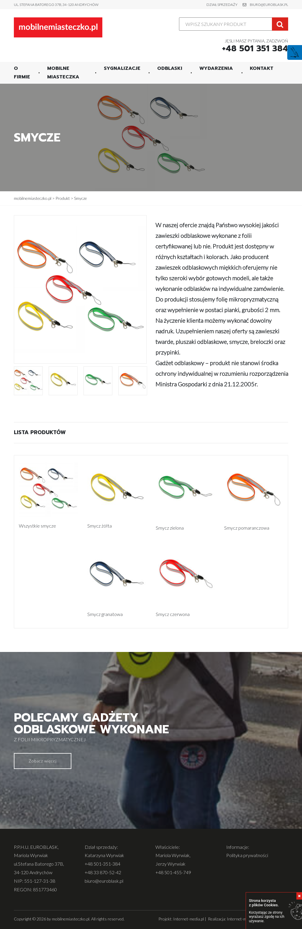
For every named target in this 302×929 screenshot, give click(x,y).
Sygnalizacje (122, 67)
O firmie (22, 72)
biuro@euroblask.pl (269, 4)
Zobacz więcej (43, 760)
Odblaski (169, 67)
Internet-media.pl (188, 918)
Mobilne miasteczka (63, 72)
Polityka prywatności (247, 854)
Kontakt (261, 67)
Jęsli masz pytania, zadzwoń (255, 45)
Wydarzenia (216, 67)
